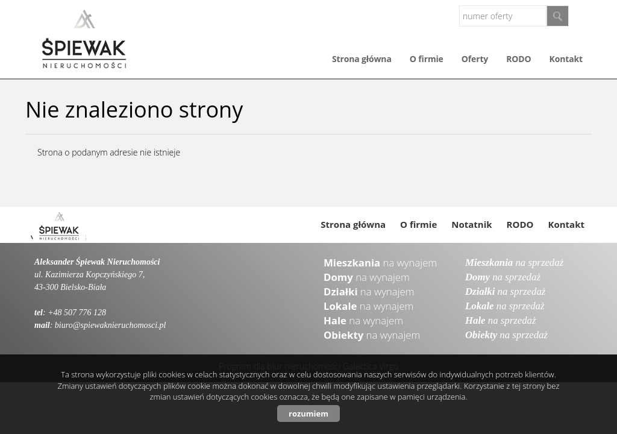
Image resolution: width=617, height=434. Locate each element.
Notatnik (471, 224)
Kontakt (566, 58)
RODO (518, 58)
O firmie (426, 58)
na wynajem (380, 262)
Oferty (475, 58)
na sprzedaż (514, 262)
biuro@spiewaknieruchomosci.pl (110, 325)
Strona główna (362, 58)
